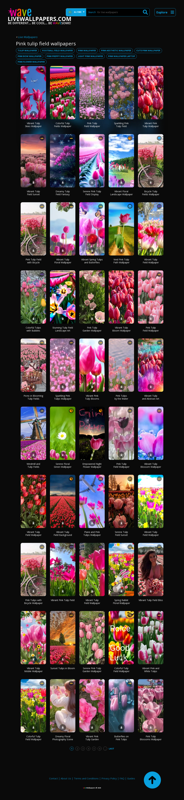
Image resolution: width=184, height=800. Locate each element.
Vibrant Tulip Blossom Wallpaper (150, 465)
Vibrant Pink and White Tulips (150, 670)
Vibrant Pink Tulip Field (63, 600)
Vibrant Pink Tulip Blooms (92, 397)
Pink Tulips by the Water (121, 397)
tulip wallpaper (27, 50)
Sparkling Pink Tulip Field (121, 125)
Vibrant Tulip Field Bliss (151, 600)
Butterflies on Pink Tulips (121, 738)
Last (111, 748)
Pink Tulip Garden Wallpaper (92, 329)
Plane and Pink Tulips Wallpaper (92, 533)
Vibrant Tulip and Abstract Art (150, 397)
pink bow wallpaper (29, 56)
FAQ (122, 778)
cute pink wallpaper (148, 50)
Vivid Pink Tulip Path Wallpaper (121, 261)
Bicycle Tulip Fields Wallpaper (150, 193)
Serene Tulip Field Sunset (121, 533)
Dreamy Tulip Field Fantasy (63, 193)
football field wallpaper (57, 50)
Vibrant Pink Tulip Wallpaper (151, 125)
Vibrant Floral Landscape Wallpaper (121, 193)
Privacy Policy (109, 778)
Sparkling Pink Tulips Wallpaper (62, 397)
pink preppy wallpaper (60, 56)
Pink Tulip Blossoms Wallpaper (151, 738)
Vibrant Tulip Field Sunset (33, 193)
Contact (53, 778)
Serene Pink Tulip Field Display (92, 193)
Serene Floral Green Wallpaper (62, 465)
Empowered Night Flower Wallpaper (92, 465)
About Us (66, 778)
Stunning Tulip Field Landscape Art (62, 329)
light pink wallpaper (90, 56)
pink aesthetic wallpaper (116, 50)
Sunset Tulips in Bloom (62, 668)
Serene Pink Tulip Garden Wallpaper (92, 670)
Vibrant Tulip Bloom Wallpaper (121, 329)
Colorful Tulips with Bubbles (33, 329)
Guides (131, 778)
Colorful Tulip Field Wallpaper (121, 670)
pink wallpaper (87, 50)
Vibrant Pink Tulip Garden (92, 738)
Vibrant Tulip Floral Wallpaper (62, 261)
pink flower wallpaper (31, 61)
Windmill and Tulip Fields (33, 465)
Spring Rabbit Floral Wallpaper (121, 602)
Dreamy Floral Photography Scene (62, 738)
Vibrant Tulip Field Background (63, 533)
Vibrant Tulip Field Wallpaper (151, 261)
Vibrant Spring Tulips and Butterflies (92, 261)
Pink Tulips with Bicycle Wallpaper (33, 602)
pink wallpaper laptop (121, 56)
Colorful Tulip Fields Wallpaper (62, 125)
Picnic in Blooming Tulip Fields (33, 397)
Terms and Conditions (86, 778)
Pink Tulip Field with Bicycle (33, 261)
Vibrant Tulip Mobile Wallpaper (33, 670)
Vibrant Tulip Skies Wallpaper (33, 125)
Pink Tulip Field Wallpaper (92, 125)
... (105, 748)
